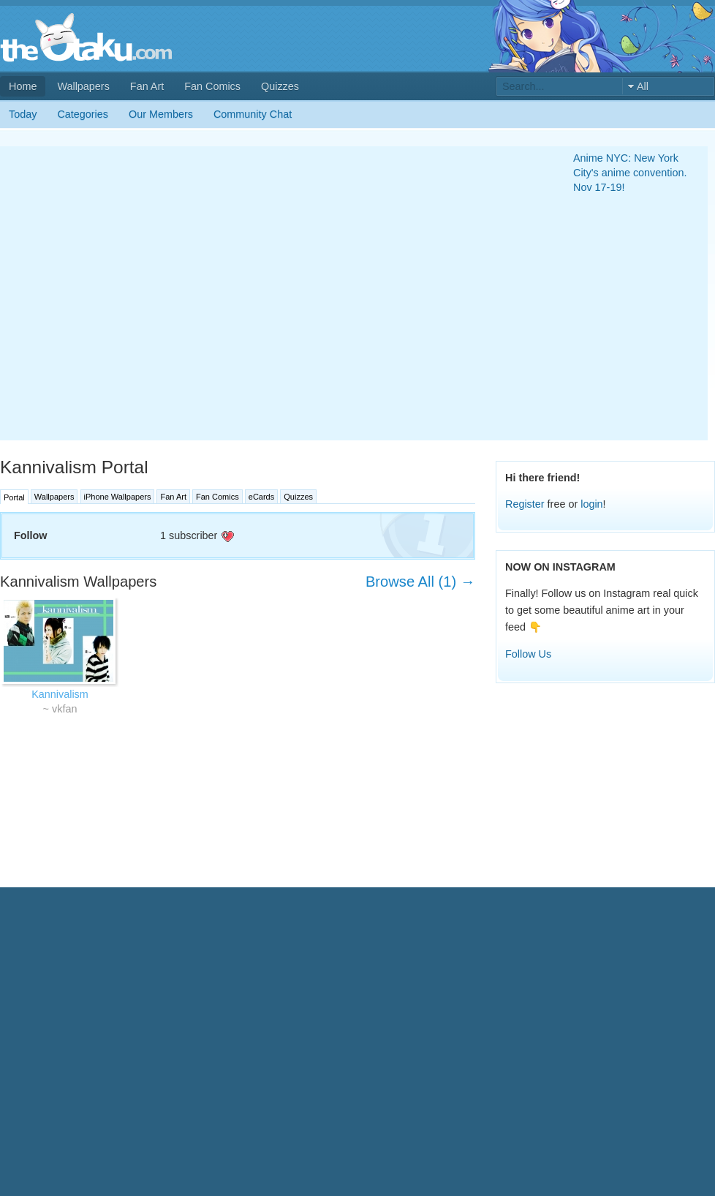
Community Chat (252, 114)
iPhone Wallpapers (117, 496)
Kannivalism (59, 694)
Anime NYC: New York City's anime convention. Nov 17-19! (630, 172)
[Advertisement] (144, 293)
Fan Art (147, 86)
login (591, 504)
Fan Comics (212, 86)
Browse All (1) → (420, 581)
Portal (14, 497)
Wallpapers (83, 86)
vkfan (64, 709)
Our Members (161, 114)
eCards (261, 496)
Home (23, 86)
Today (23, 114)
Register (525, 504)
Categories (82, 114)
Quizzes (280, 86)
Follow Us (528, 654)
